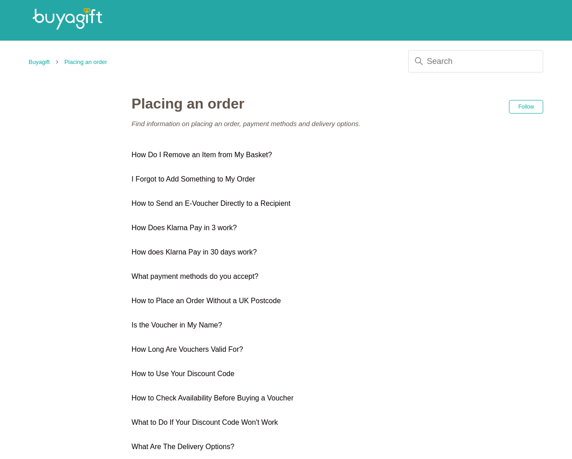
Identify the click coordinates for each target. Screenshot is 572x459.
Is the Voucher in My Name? (176, 325)
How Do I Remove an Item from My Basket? (201, 155)
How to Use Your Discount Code (182, 373)
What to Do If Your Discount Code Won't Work (204, 422)
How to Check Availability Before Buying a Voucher (212, 398)
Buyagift (39, 62)
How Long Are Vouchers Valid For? (187, 349)
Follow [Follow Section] (526, 107)
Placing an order (85, 62)
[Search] (475, 61)
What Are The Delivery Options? (182, 446)
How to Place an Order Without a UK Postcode (206, 300)
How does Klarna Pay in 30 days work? (194, 252)
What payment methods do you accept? (194, 276)
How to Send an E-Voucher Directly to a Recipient (210, 203)
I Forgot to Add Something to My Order (193, 179)
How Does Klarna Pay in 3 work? (184, 228)
